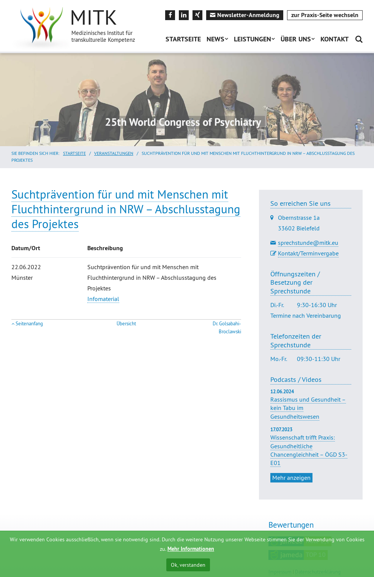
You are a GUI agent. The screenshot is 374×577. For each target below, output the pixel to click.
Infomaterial (103, 299)
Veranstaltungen (113, 153)
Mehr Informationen (190, 548)
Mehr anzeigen (291, 477)
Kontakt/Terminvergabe (308, 253)
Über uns (296, 39)
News (215, 39)
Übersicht (126, 323)
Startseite (183, 39)
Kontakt (334, 39)
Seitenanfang (29, 323)
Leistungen (252, 39)
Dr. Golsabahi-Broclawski (227, 328)
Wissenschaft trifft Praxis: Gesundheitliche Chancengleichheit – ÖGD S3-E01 (308, 450)
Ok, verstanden (188, 564)
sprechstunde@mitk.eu (308, 242)
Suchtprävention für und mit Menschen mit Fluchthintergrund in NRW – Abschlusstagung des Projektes (125, 209)
